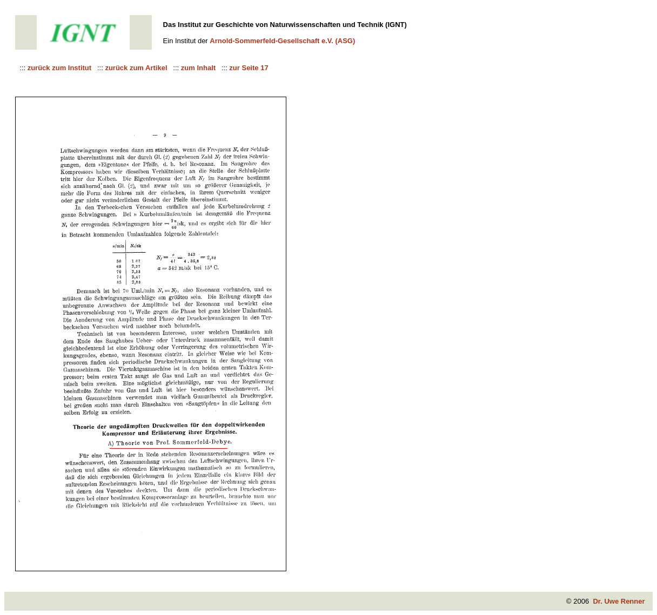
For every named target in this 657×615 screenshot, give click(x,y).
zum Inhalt (199, 68)
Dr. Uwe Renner (619, 601)
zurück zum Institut (60, 68)
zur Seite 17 (248, 68)
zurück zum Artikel (137, 68)
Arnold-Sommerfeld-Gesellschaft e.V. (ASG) (282, 41)
